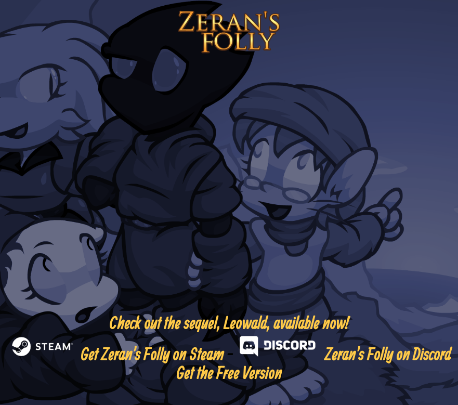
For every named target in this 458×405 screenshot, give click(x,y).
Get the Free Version (229, 372)
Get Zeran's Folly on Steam (116, 354)
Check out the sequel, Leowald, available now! (229, 322)
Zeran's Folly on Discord (343, 354)
